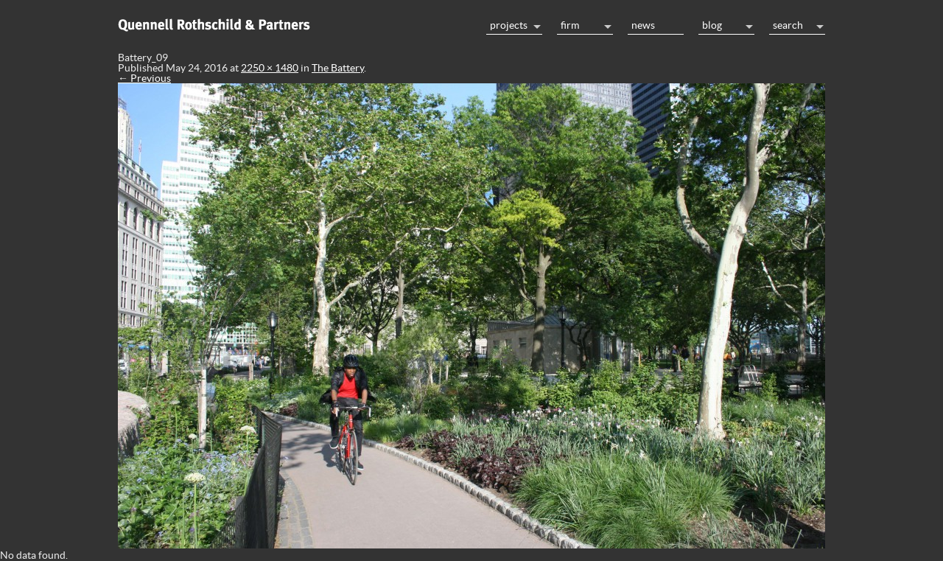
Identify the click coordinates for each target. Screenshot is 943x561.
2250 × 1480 (269, 68)
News (643, 25)
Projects (508, 25)
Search (788, 25)
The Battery (338, 68)
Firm (570, 25)
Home (295, 23)
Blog (712, 25)
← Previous (144, 78)
